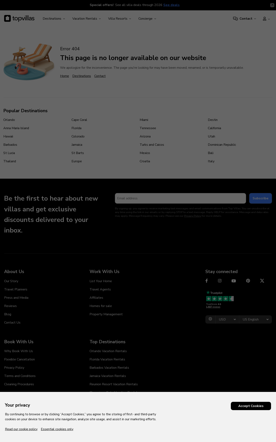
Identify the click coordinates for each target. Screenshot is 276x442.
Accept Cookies (251, 406)
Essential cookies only (57, 429)
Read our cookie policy (21, 429)
